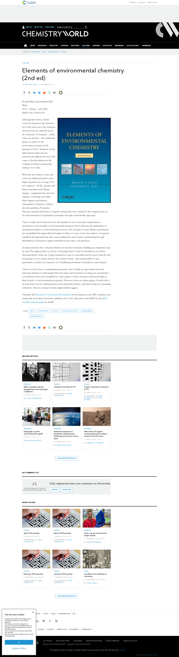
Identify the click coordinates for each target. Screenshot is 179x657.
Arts (32, 311)
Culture (25, 63)
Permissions (86, 629)
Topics (45, 614)
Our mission (47, 641)
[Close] (33, 612)
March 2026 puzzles (62, 533)
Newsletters (35, 52)
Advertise (36, 614)
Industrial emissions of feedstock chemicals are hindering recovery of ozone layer (66, 435)
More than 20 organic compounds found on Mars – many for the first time (96, 433)
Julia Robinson (34, 398)
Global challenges (112, 641)
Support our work (130, 641)
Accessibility (74, 629)
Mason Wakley (34, 440)
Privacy (41, 629)
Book (86, 571)
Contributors (64, 614)
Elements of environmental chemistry (54, 294)
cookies (122, 650)
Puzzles (63, 52)
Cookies (50, 629)
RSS (74, 614)
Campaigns (77, 641)
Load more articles (66, 458)
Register (38, 27)
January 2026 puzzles (63, 574)
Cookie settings (19, 648)
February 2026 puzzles (33, 574)
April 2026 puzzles (31, 533)
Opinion (27, 384)
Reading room (53, 52)
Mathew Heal (31, 84)
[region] (19, 632)
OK (19, 642)
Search (86, 27)
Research (27, 429)
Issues (53, 614)
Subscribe (49, 27)
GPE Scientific (63, 395)
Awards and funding (94, 641)
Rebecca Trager (95, 443)
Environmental (36, 316)
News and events (63, 641)
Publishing (133, 2)
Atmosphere (43, 311)
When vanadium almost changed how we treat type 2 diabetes (36, 389)
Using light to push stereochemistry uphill (33, 432)
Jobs (44, 52)
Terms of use (61, 629)
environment (87, 311)
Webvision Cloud (152, 655)
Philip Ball (92, 583)
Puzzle (57, 384)
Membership (152, 2)
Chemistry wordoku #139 (65, 387)
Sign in (54, 490)
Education (142, 2)
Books (55, 311)
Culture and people (70, 311)
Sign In (29, 27)
